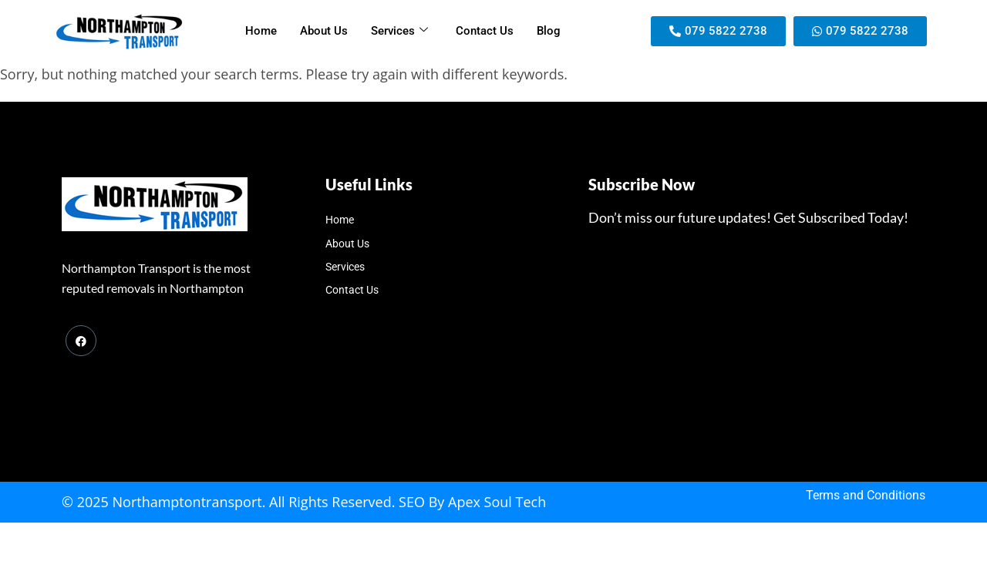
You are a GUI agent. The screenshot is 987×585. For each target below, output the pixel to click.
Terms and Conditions (865, 495)
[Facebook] (81, 340)
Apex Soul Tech (497, 502)
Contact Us (485, 31)
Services (399, 31)
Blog (549, 31)
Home (261, 31)
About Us (324, 31)
